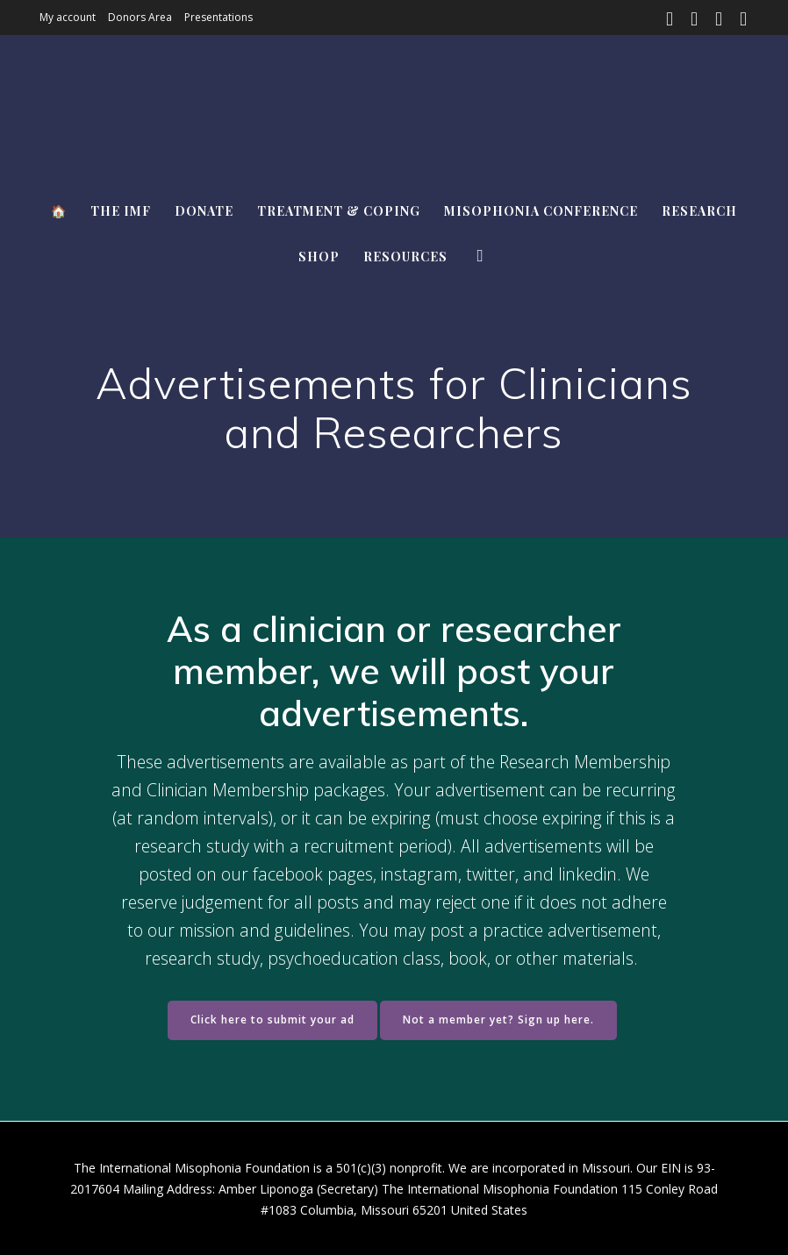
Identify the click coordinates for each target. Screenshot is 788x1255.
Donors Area (140, 17)
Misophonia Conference (541, 211)
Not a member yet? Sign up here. (498, 1019)
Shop (319, 256)
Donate (204, 211)
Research (699, 211)
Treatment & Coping (338, 211)
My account (67, 17)
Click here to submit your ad (272, 1019)
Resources (405, 256)
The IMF (120, 211)
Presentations (218, 17)
